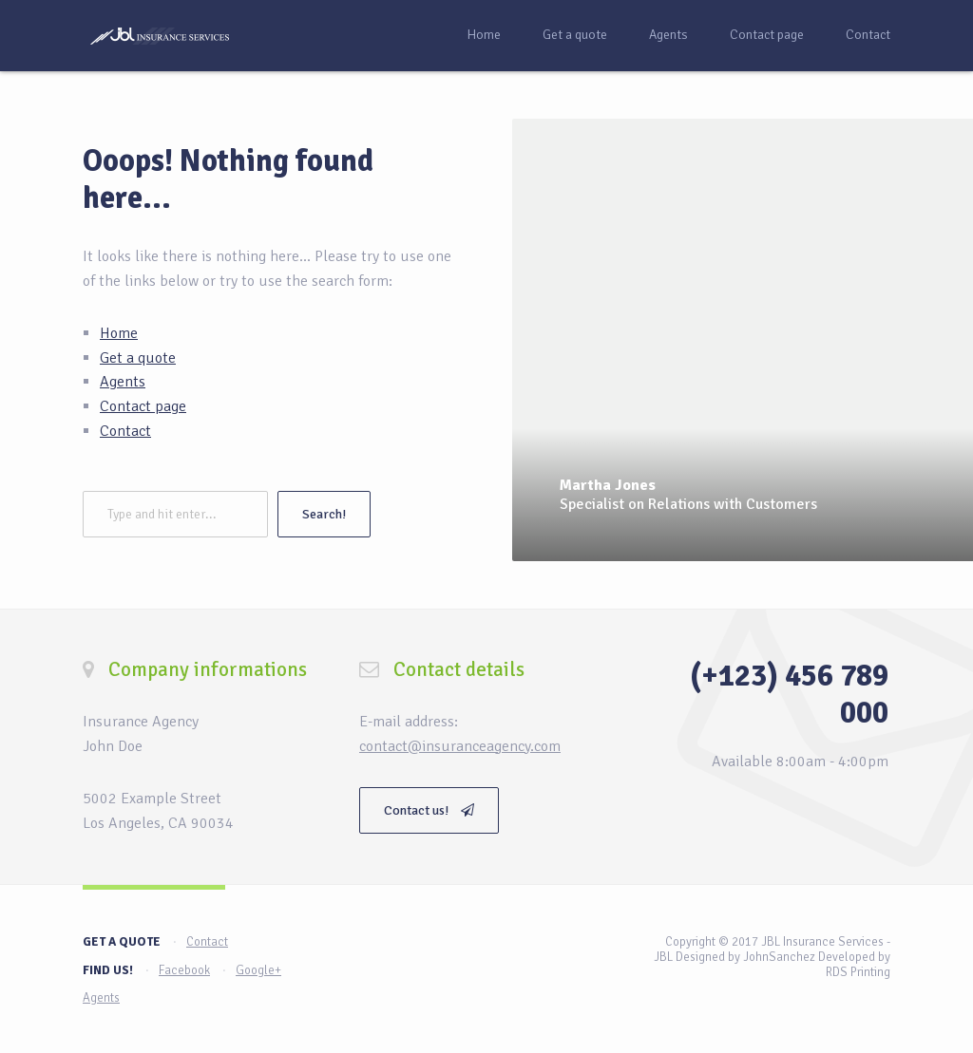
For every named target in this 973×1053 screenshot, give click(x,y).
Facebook (184, 970)
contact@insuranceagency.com (460, 746)
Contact (868, 35)
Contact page (767, 35)
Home (484, 35)
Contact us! (429, 810)
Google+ (258, 970)
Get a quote (575, 35)
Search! (324, 514)
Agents (668, 35)
